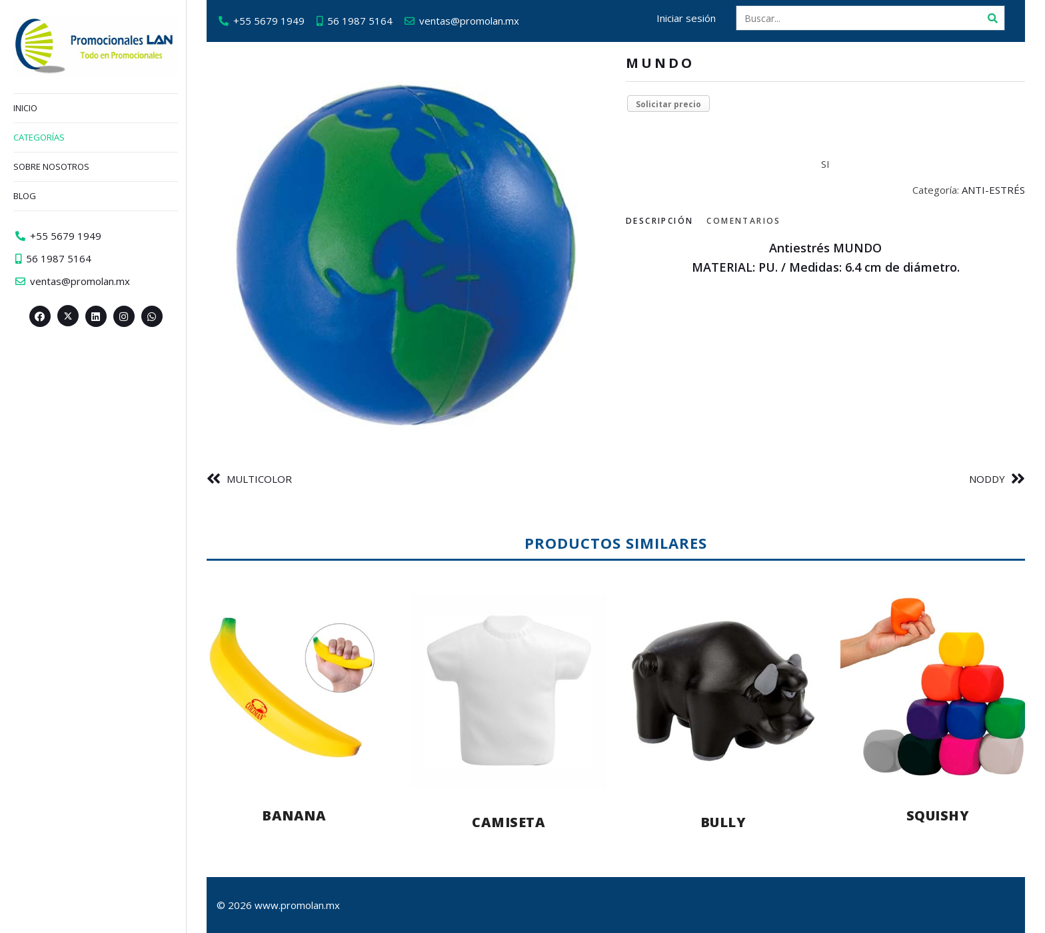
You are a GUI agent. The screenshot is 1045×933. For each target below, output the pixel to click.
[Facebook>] (40, 316)
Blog (24, 196)
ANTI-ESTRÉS (993, 189)
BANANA (294, 815)
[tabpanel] (825, 258)
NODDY (987, 478)
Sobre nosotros (51, 166)
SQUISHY (938, 815)
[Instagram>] (124, 316)
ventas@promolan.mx (469, 20)
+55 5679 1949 (269, 20)
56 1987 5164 (360, 20)
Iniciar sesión (686, 18)
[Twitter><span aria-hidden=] (68, 315)
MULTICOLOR (259, 478)
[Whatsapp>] (152, 316)
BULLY (723, 822)
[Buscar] (992, 18)
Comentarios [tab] (743, 220)
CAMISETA (508, 822)
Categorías (39, 137)
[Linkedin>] (96, 316)
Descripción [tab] (659, 220)
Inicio (25, 108)
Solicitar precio (668, 104)
